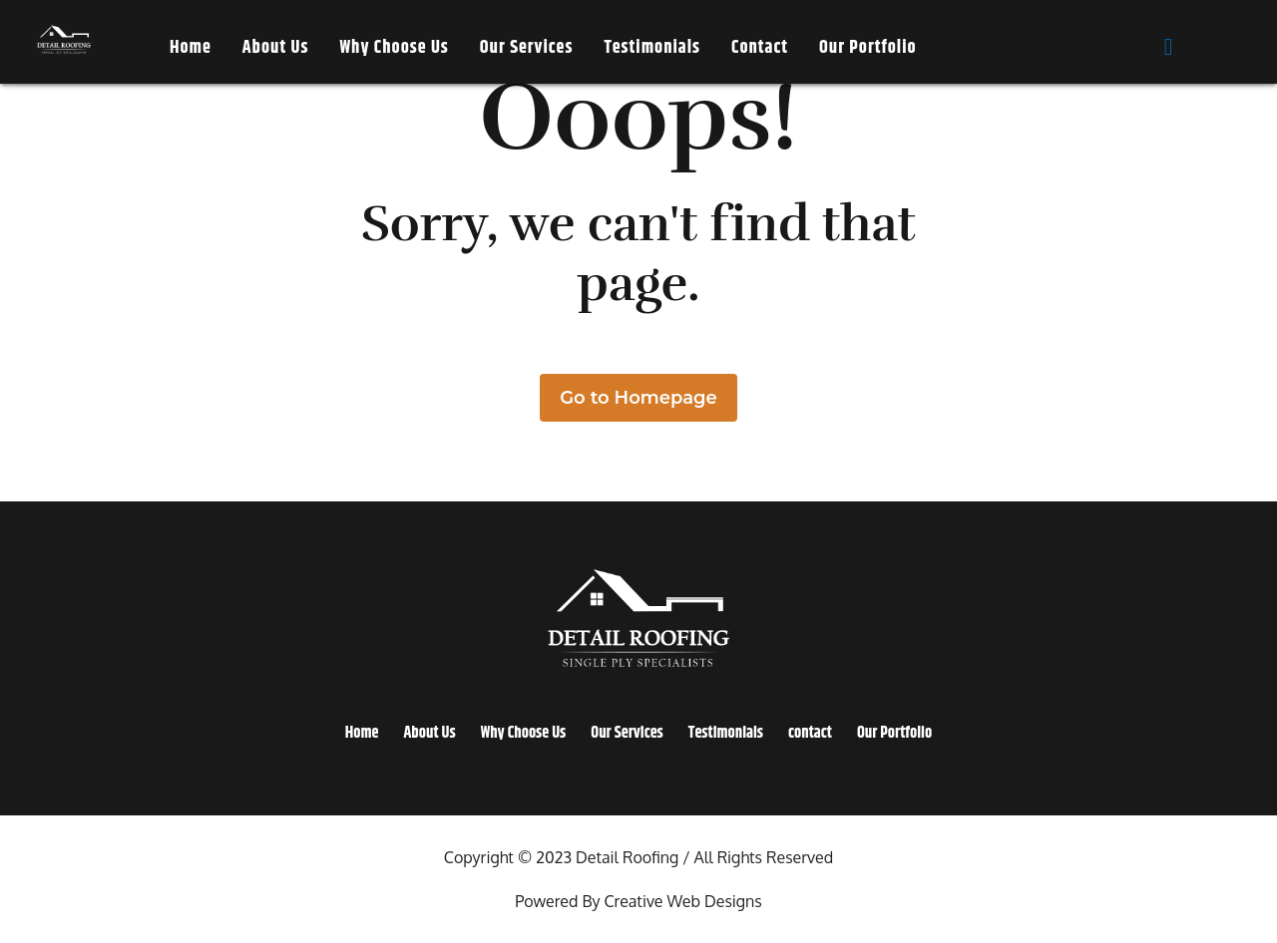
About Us (275, 48)
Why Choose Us (393, 48)
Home (191, 48)
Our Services (527, 48)
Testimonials (652, 48)
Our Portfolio (868, 48)
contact (759, 48)
